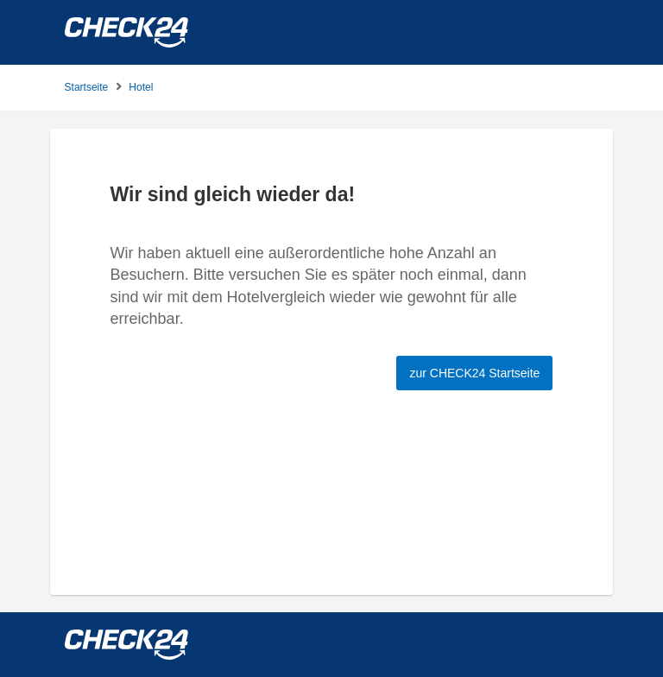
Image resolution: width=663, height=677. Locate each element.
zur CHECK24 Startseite (474, 373)
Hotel (141, 87)
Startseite (87, 87)
